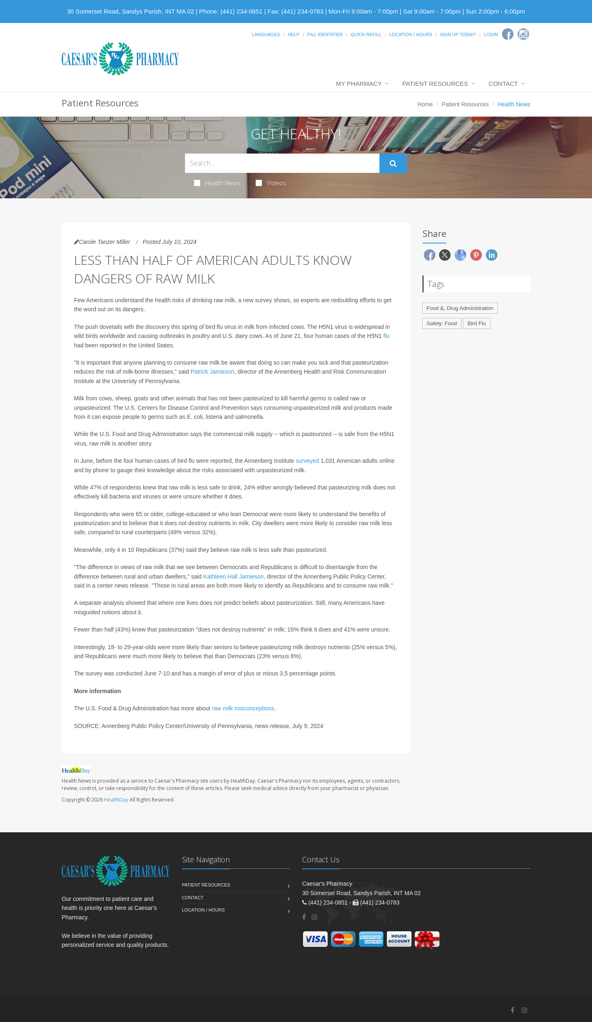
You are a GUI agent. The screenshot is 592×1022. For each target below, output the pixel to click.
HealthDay (116, 799)
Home (425, 104)
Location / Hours (410, 34)
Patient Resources (435, 83)
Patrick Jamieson (213, 371)
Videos (271, 183)
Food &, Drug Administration (460, 308)
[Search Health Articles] (282, 163)
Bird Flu (476, 323)
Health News (217, 183)
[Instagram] (523, 34)
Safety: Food (442, 323)
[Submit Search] (393, 163)
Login (491, 34)
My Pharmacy (359, 83)
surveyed (307, 460)
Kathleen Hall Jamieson (233, 576)
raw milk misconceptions (243, 708)
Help (294, 34)
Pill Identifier (325, 34)
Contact (503, 83)
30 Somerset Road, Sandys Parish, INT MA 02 (130, 11)
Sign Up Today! (458, 34)
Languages (266, 34)
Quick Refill (366, 34)
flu (387, 336)
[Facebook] (507, 34)
